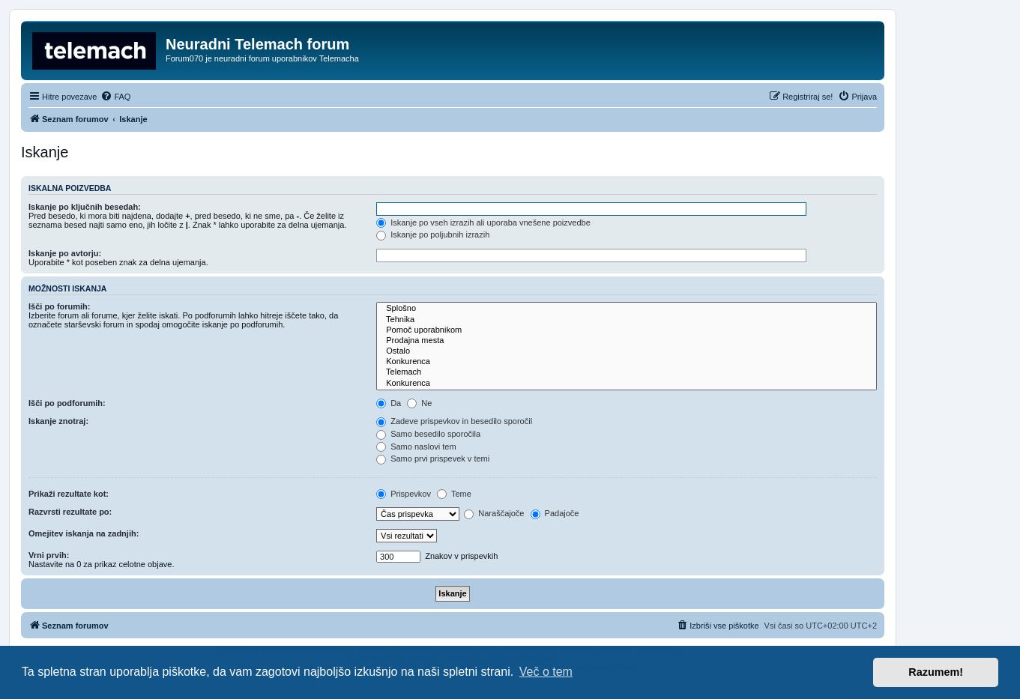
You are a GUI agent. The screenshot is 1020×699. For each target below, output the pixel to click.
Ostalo (626, 351)
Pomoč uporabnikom (626, 330)
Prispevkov (403, 493)
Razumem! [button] (935, 672)
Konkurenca (626, 362)
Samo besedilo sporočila (428, 433)
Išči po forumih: (59, 306)
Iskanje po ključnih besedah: (84, 206)
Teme (454, 493)
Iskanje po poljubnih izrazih (432, 234)
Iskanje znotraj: (58, 421)
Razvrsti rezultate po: (70, 511)
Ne (419, 403)
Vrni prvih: (48, 555)
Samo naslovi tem (416, 446)
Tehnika (626, 320)
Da (388, 403)
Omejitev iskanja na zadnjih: (83, 533)
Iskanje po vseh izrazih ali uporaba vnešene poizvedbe (483, 222)
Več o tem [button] (546, 671)
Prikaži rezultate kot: (68, 493)
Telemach (626, 372)
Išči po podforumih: (67, 403)
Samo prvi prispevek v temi (432, 458)
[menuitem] (115, 97)
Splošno (626, 308)
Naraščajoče (494, 513)
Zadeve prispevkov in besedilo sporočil (454, 421)
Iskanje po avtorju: (64, 253)
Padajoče (555, 513)
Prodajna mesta (626, 341)
